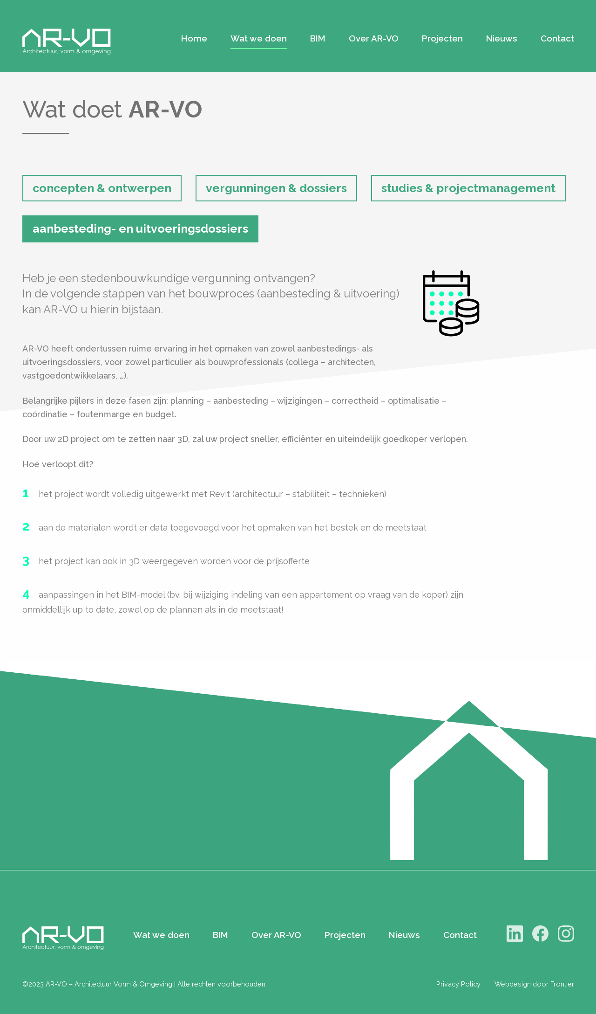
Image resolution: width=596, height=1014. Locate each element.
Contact (557, 38)
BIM (317, 38)
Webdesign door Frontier (534, 984)
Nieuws (501, 38)
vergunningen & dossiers (276, 188)
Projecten (442, 38)
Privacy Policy (458, 984)
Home (194, 38)
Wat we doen (258, 38)
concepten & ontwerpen (102, 188)
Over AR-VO (374, 38)
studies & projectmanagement (468, 188)
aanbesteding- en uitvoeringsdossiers (140, 228)
